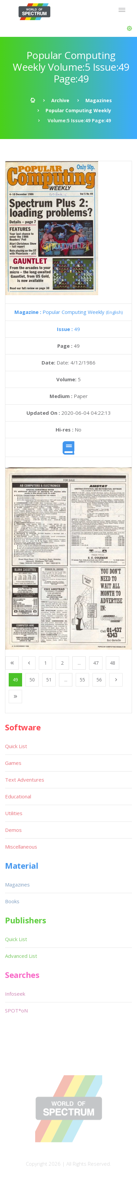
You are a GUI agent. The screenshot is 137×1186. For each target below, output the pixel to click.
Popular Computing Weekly (78, 110)
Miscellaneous (21, 846)
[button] (129, 28)
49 (68, 329)
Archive (60, 100)
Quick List (16, 746)
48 (112, 663)
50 (32, 679)
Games (13, 763)
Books (12, 901)
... (79, 663)
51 (49, 679)
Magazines (98, 100)
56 (99, 679)
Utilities (13, 813)
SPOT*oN (16, 1010)
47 (95, 663)
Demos (13, 830)
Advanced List (21, 955)
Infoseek (15, 993)
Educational (18, 796)
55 (82, 679)
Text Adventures (24, 779)
